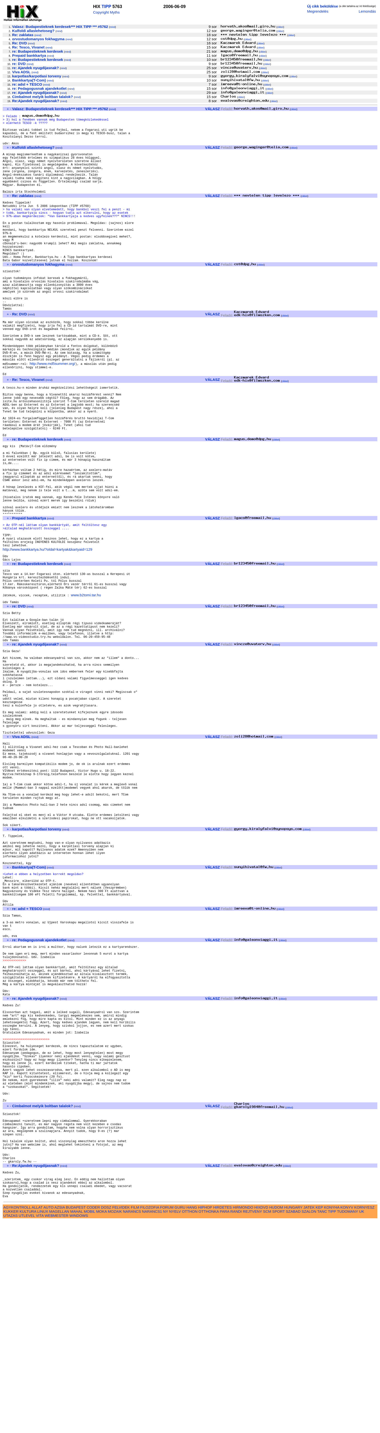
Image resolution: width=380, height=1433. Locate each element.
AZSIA (60, 1419)
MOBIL (89, 1423)
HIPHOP (205, 1419)
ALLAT (37, 1419)
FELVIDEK (121, 1419)
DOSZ (106, 1419)
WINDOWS (78, 1427)
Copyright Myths (106, 12)
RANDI (236, 1423)
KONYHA (331, 1419)
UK (361, 1423)
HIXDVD (261, 1419)
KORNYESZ (364, 1419)
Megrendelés (317, 11)
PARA (224, 1423)
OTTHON (190, 1423)
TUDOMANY (347, 1423)
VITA (40, 1427)
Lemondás (367, 11)
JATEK (309, 1419)
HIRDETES (222, 1419)
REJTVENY (252, 1423)
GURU (179, 1419)
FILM (135, 1419)
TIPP (106, 6)
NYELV (175, 1423)
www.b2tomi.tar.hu (86, 688)
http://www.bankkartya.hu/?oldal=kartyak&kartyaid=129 (47, 634)
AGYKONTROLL (17, 1419)
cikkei (280, 27)
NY (165, 1423)
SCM (267, 1423)
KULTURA (28, 1423)
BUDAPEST (76, 1419)
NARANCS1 (152, 1423)
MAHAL (76, 1423)
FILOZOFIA (149, 1419)
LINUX (42, 1423)
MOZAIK (115, 1423)
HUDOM (276, 1419)
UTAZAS (10, 1427)
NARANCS (132, 1423)
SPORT (278, 1423)
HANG (191, 1419)
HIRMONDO (243, 1419)
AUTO (48, 1419)
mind (112, 27)
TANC (322, 1423)
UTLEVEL (27, 1427)
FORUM (167, 1419)
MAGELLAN (59, 1423)
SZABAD (293, 1423)
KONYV (346, 1419)
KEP (319, 1419)
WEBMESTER (56, 1427)
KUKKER (10, 1423)
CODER (93, 1419)
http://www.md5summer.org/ (52, 412)
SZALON (308, 1423)
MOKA (101, 1423)
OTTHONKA (208, 1423)
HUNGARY (293, 1419)
